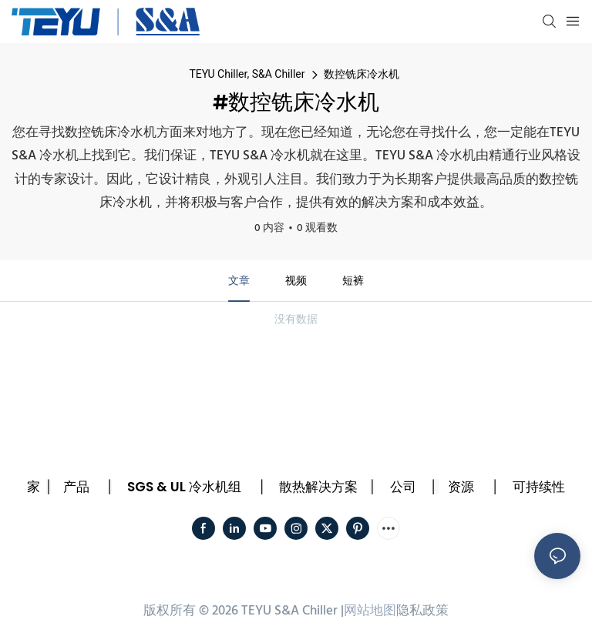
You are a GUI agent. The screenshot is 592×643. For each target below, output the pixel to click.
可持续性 (539, 486)
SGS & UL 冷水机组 (184, 486)
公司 (403, 486)
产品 (76, 486)
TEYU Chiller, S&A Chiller (246, 74)
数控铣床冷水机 (361, 74)
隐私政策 (422, 611)
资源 (461, 486)
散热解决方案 (318, 486)
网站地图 (370, 611)
